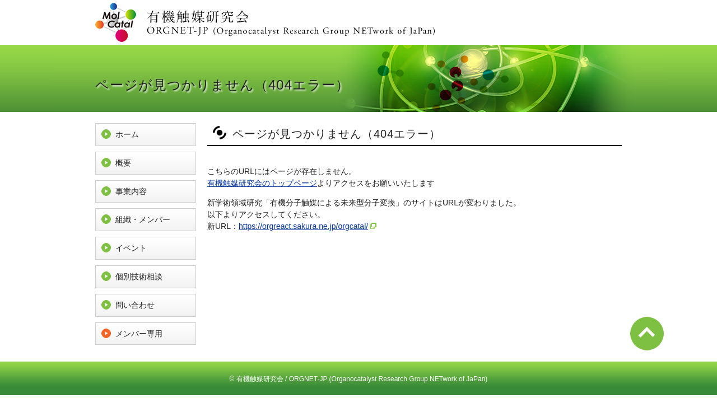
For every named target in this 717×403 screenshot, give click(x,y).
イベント (131, 247)
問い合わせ (135, 305)
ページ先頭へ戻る (647, 333)
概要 (123, 162)
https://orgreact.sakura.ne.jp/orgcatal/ (303, 226)
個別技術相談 (138, 276)
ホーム (127, 134)
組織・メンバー (142, 219)
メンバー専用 (138, 333)
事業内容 (131, 191)
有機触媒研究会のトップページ (262, 183)
